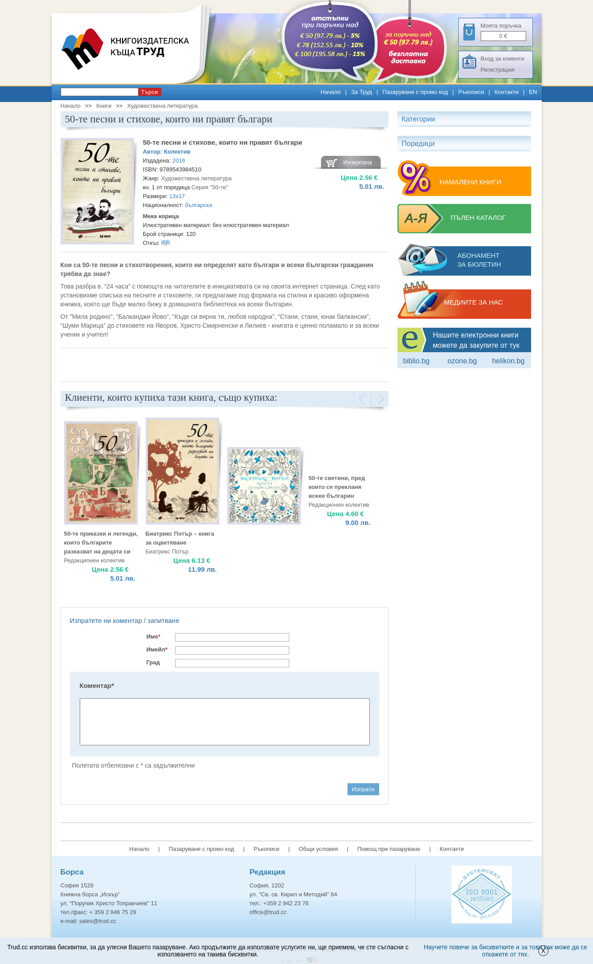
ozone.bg (462, 361)
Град (153, 662)
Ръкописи (471, 92)
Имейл (157, 649)
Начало (331, 92)
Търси (149, 92)
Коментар (97, 685)
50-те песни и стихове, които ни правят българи (223, 142)
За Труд (361, 92)
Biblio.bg (416, 361)
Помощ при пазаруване (389, 849)
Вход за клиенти (502, 58)
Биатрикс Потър (167, 551)
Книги (103, 105)
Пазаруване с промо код (415, 92)
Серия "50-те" (210, 187)
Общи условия (318, 849)
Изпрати (363, 789)
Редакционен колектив (339, 504)
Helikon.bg (508, 361)
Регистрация (498, 69)
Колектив (177, 151)
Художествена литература (162, 105)
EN (533, 92)
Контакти (507, 92)
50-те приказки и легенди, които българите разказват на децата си (101, 542)
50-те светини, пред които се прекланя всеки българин (337, 487)
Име (153, 636)
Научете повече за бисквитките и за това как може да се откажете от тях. (505, 951)
